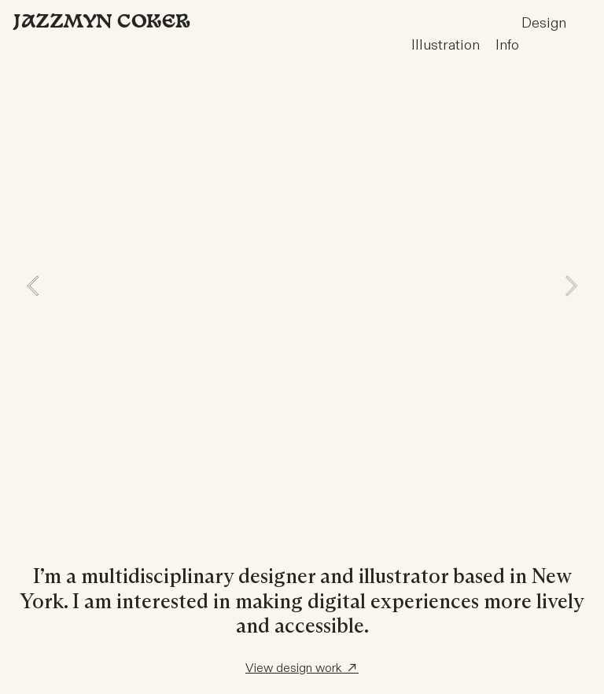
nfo (509, 45)
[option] (302, 285)
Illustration (453, 45)
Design (488, 23)
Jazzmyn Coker (101, 22)
